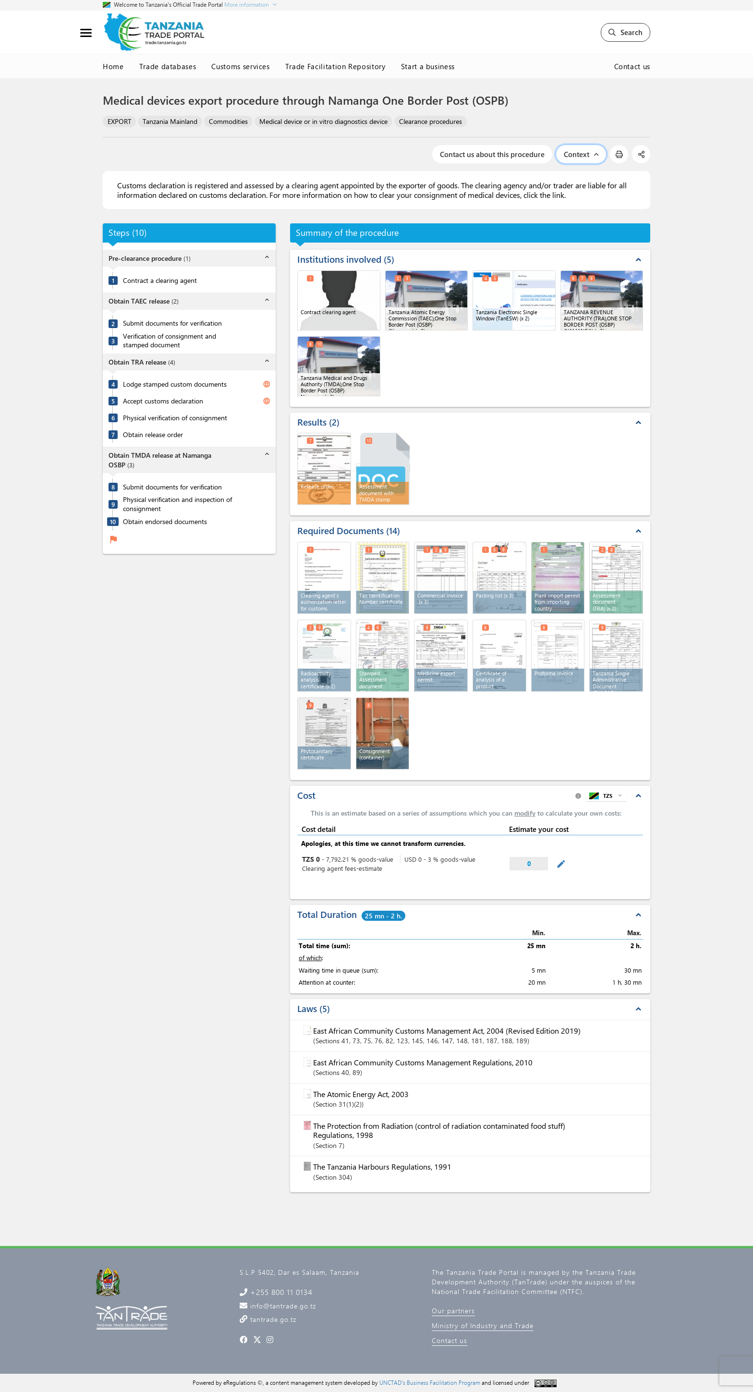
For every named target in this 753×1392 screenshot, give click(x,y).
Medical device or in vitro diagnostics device (323, 121)
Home (113, 66)
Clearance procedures (430, 121)
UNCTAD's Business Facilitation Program (429, 1382)
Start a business (428, 66)
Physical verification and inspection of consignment (177, 504)
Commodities (228, 121)
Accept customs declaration (163, 401)
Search (625, 32)
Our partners (453, 1310)
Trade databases (167, 66)
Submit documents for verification (172, 323)
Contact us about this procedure (492, 154)
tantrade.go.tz (272, 1319)
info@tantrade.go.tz (282, 1305)
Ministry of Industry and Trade (483, 1325)
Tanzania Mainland (170, 121)
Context (581, 154)
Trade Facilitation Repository (335, 66)
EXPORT (119, 121)
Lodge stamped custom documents (175, 384)
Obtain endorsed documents (165, 521)
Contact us (632, 66)
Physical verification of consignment (175, 418)
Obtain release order (153, 434)
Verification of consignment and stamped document (169, 341)
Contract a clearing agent (160, 280)
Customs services (240, 66)
